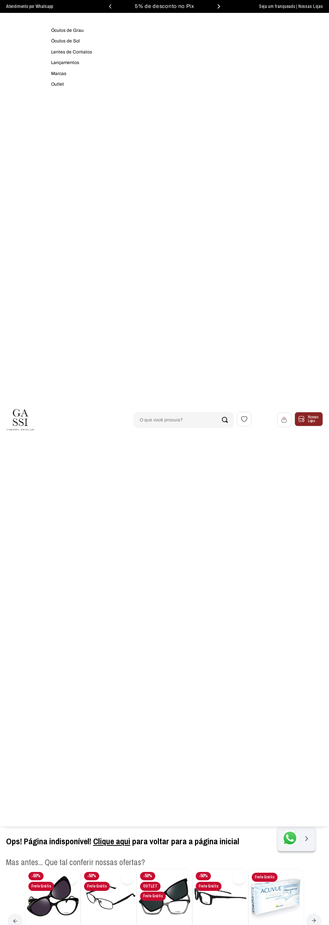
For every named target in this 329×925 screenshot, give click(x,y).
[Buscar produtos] (225, 420)
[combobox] (184, 420)
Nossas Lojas (310, 6)
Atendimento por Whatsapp (29, 6)
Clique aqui (111, 841)
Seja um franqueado (277, 6)
